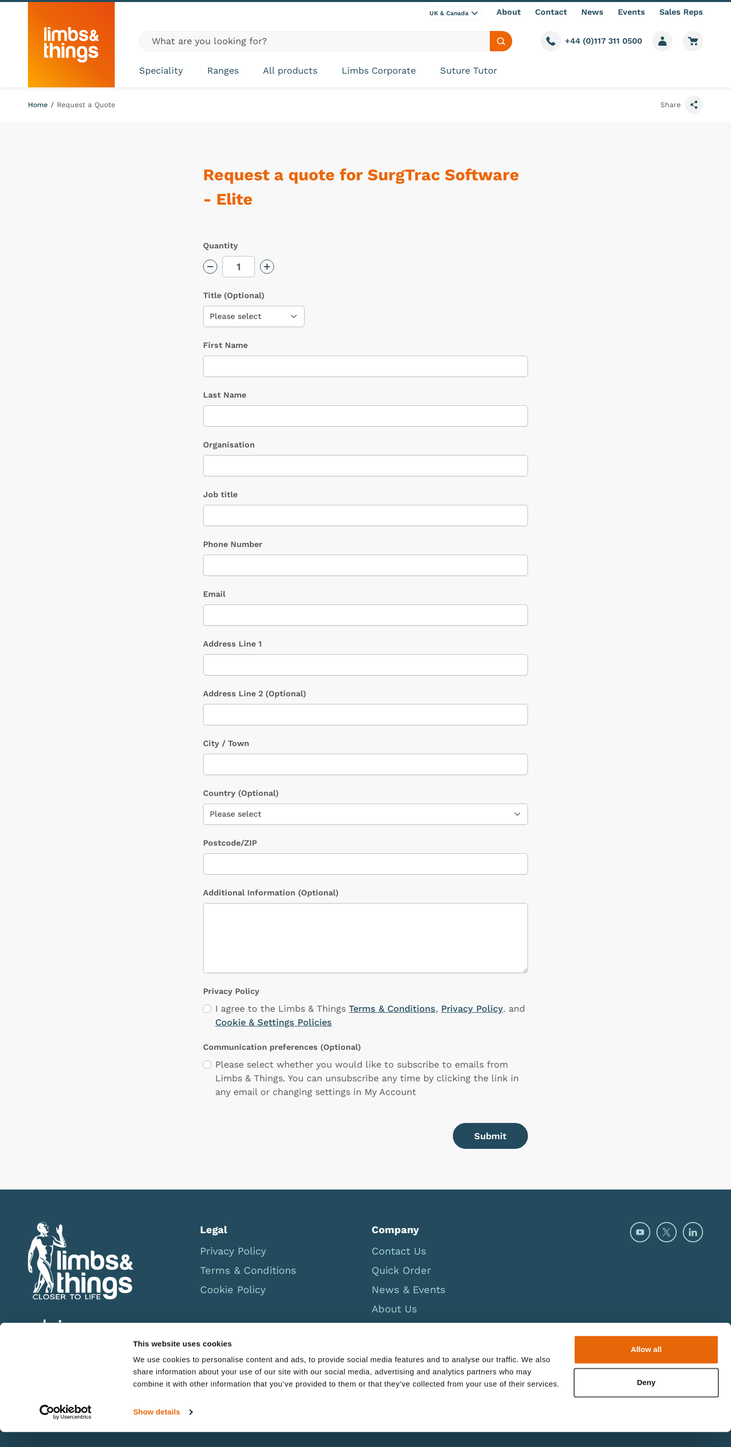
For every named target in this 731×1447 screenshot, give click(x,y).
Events (631, 12)
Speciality (161, 70)
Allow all (646, 1364)
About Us (394, 1309)
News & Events (409, 1289)
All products (290, 70)
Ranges (223, 70)
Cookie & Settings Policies (273, 1022)
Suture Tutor (468, 70)
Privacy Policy (472, 1008)
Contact (551, 12)
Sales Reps (681, 12)
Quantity (220, 245)
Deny (646, 1397)
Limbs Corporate (379, 70)
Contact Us (399, 1251)
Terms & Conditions (392, 1008)
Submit (490, 1136)
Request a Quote (86, 105)
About (508, 12)
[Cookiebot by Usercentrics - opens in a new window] (65, 1427)
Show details (156, 1427)
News (592, 12)
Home (38, 105)
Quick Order (401, 1270)
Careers (391, 1328)
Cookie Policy (232, 1289)
